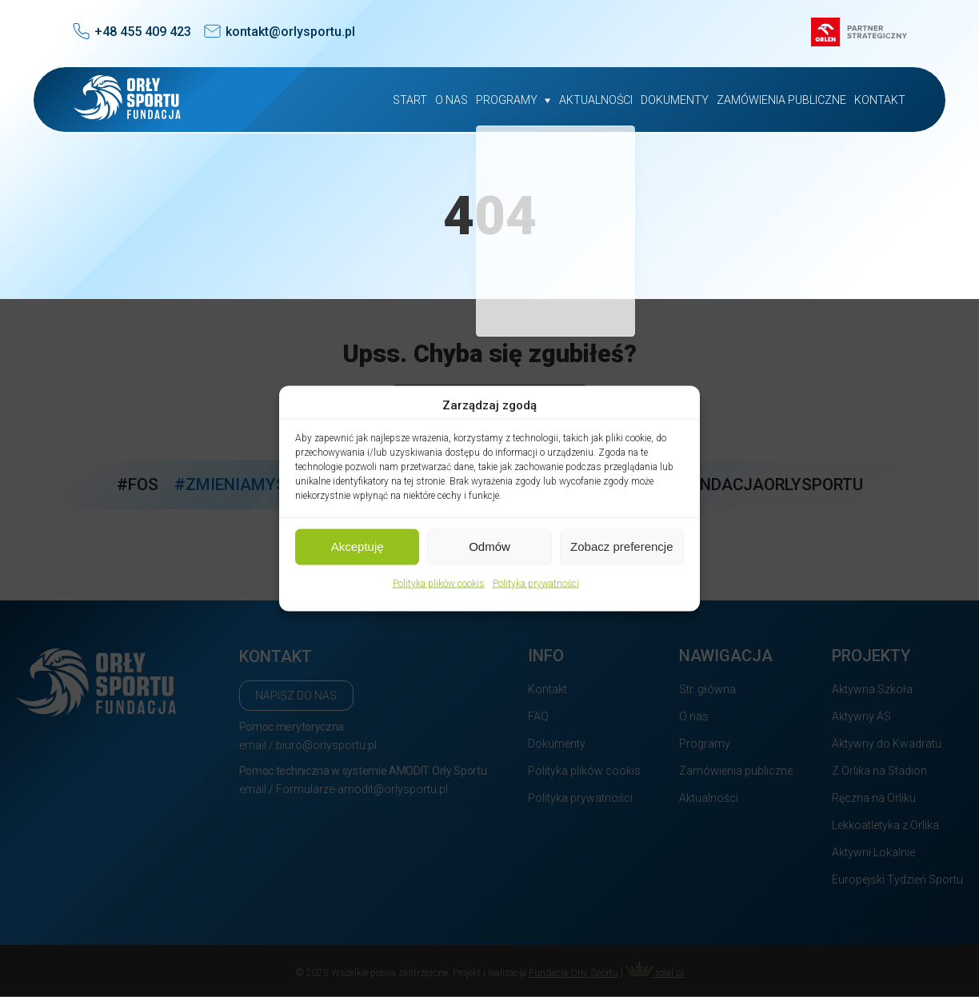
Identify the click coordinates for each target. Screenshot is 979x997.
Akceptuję (357, 546)
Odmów (489, 546)
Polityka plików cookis (439, 582)
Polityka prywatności (536, 582)
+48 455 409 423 (142, 31)
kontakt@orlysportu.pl (290, 31)
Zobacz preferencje (621, 546)
